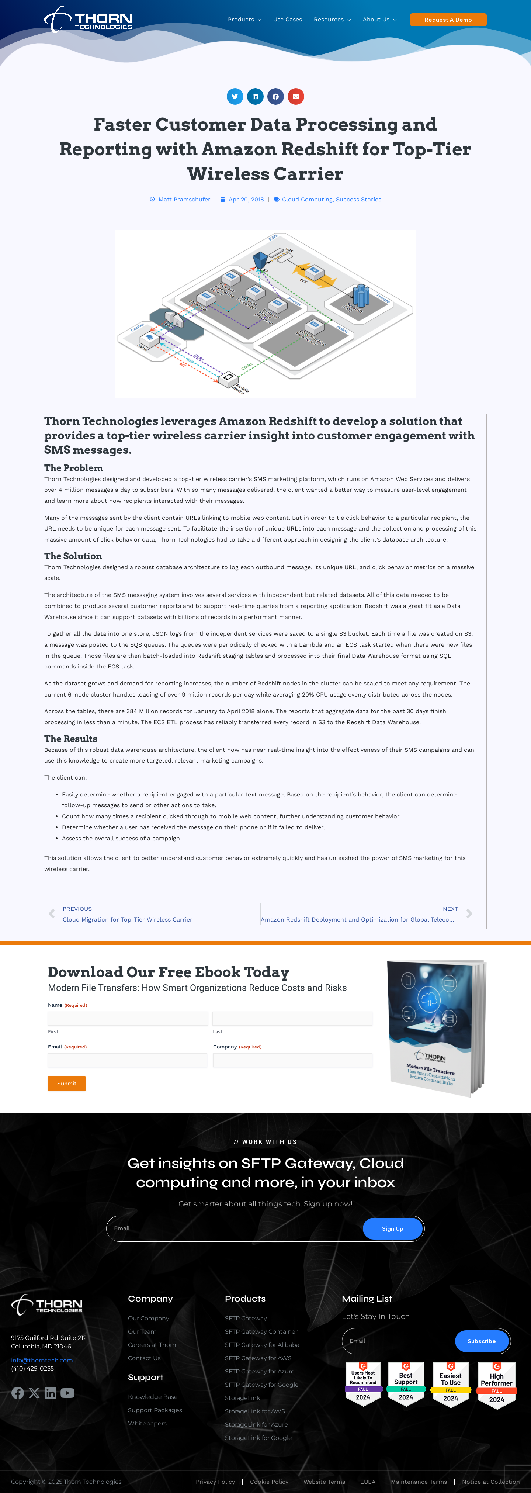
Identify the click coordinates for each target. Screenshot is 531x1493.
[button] (448, 19)
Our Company (148, 1318)
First (53, 1031)
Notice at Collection (491, 1481)
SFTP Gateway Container (261, 1331)
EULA (368, 1481)
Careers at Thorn (152, 1344)
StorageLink (242, 1398)
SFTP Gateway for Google (262, 1384)
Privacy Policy (215, 1481)
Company (237, 1047)
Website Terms (324, 1481)
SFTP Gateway (246, 1318)
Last (217, 1031)
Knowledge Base (153, 1396)
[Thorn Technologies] (88, 19)
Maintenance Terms (419, 1481)
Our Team (142, 1331)
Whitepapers (147, 1423)
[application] (257, 19)
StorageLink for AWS (255, 1411)
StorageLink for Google (258, 1437)
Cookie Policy (269, 1481)
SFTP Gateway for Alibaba (262, 1344)
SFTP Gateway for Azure (260, 1371)
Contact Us (144, 1358)
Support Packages (155, 1410)
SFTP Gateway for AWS (258, 1358)
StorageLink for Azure (256, 1424)
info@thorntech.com (42, 1360)
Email (67, 1047)
